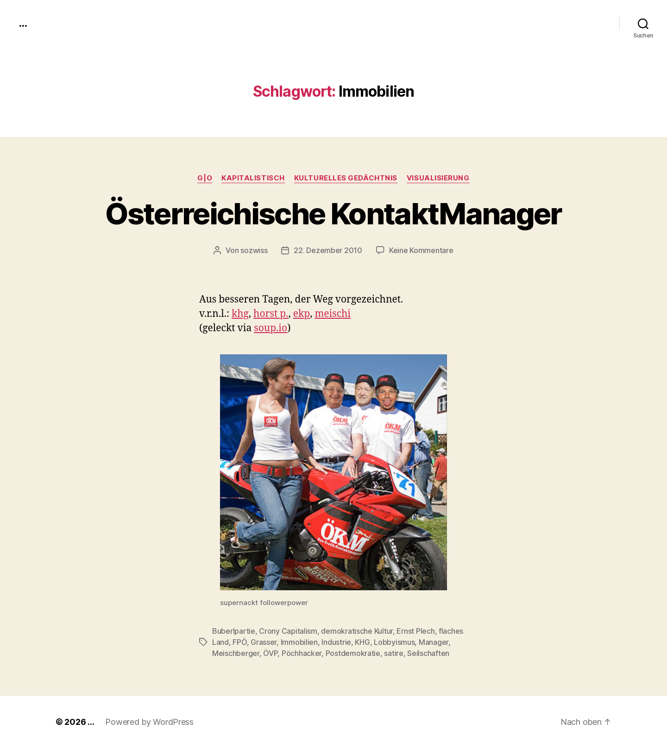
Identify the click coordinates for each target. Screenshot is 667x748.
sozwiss (253, 250)
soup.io (270, 328)
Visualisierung (438, 178)
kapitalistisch (253, 178)
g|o (204, 178)
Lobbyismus (394, 642)
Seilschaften (428, 653)
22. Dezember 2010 (328, 250)
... (23, 23)
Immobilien (299, 642)
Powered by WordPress (149, 722)
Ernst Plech (415, 631)
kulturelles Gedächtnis (345, 178)
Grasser (264, 642)
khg (240, 314)
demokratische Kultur (357, 631)
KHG (362, 642)
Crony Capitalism (288, 631)
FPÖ (239, 642)
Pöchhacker (301, 653)
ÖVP (270, 653)
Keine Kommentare (421, 250)
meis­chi (333, 314)
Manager (433, 642)
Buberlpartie (233, 631)
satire (393, 653)
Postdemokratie (353, 653)
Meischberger (235, 653)
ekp (301, 314)
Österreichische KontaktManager (333, 213)
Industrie (336, 642)
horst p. (270, 314)
